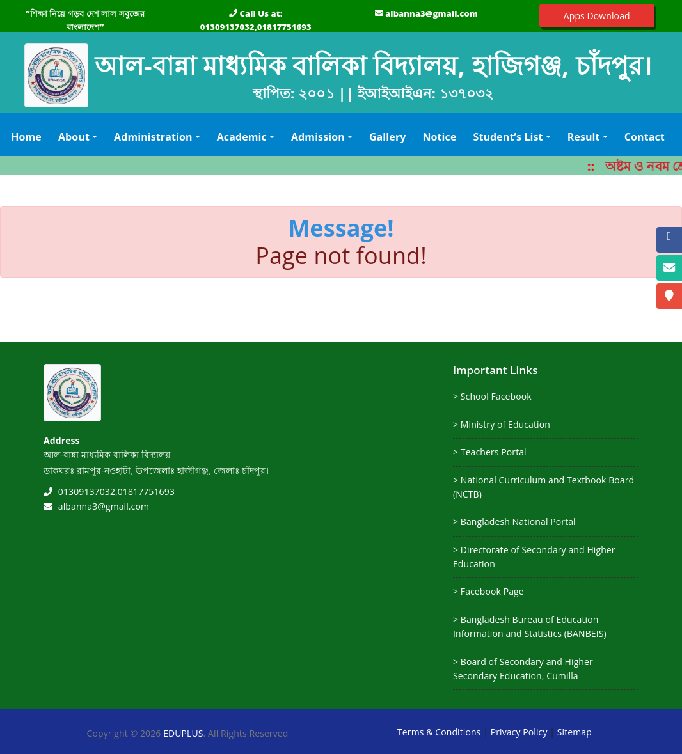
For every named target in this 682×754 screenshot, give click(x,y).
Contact (644, 137)
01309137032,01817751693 (256, 27)
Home (29, 136)
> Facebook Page (488, 591)
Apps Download (597, 16)
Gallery (387, 137)
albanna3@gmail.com (431, 13)
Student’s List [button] (508, 137)
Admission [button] (318, 137)
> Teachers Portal (490, 452)
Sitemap (574, 732)
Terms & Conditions (438, 732)
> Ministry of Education (501, 424)
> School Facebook (492, 396)
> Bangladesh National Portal (514, 521)
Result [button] (583, 137)
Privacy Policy (519, 732)
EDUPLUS (183, 733)
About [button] (74, 137)
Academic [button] (242, 137)
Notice (439, 137)
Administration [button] (153, 137)
